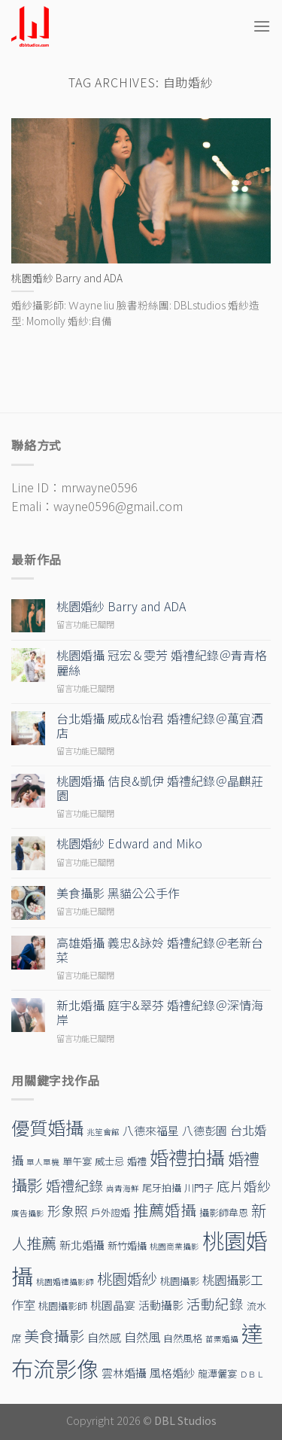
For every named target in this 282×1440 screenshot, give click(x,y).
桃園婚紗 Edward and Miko (129, 843)
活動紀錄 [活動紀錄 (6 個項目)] (215, 1303)
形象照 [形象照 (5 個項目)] (67, 1210)
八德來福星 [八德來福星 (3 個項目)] (151, 1130)
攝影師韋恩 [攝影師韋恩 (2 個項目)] (223, 1212)
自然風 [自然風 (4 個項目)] (142, 1337)
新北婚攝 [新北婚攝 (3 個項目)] (82, 1245)
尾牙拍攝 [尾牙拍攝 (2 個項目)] (161, 1187)
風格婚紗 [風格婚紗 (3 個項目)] (172, 1373)
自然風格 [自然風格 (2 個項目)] (182, 1338)
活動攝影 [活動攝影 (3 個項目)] (160, 1305)
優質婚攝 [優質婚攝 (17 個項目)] (47, 1127)
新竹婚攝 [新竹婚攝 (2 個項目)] (127, 1245)
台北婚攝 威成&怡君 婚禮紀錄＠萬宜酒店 (159, 725)
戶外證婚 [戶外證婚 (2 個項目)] (110, 1212)
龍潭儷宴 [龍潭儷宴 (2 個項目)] (217, 1373)
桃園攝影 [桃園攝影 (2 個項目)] (179, 1281)
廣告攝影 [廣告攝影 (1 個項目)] (27, 1213)
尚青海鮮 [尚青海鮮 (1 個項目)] (122, 1188)
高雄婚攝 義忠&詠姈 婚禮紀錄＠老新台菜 (159, 950)
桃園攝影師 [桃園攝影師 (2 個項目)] (62, 1305)
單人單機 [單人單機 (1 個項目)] (42, 1162)
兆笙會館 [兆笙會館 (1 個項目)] (103, 1131)
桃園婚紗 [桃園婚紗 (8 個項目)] (127, 1278)
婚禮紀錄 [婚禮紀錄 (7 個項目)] (74, 1185)
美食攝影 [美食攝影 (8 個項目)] (54, 1336)
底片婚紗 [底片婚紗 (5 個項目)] (244, 1186)
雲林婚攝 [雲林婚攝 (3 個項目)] (124, 1373)
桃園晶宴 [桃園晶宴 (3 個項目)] (112, 1305)
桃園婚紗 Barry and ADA (121, 606)
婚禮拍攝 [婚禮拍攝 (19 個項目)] (187, 1157)
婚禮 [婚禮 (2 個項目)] (137, 1161)
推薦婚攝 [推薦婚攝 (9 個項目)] (164, 1209)
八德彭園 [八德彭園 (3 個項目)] (204, 1130)
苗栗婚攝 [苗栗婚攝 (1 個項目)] (221, 1338)
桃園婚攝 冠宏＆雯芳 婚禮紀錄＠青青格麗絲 (161, 662)
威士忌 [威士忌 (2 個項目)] (109, 1161)
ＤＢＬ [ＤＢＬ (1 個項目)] (252, 1374)
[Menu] (262, 26)
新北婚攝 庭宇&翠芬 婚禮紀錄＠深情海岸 (159, 1012)
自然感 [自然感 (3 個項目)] (104, 1337)
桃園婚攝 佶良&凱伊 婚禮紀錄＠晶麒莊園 (159, 788)
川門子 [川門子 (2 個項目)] (199, 1187)
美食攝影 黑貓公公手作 (118, 893)
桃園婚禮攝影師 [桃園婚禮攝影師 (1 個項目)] (65, 1281)
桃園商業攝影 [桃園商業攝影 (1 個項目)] (174, 1246)
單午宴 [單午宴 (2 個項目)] (77, 1161)
